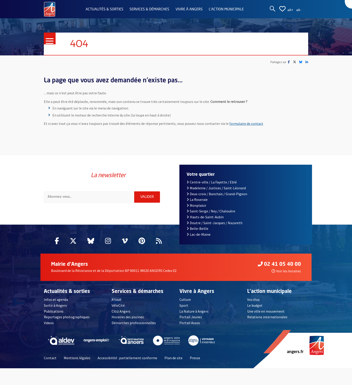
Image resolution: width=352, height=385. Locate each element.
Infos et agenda (56, 299)
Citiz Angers (121, 311)
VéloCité (118, 305)
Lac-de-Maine (199, 234)
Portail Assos (189, 323)
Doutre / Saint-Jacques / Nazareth (214, 223)
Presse (195, 358)
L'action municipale (226, 9)
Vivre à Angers (189, 9)
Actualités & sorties (104, 9)
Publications (53, 311)
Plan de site (173, 358)
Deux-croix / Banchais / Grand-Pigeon (217, 194)
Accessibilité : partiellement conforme (127, 358)
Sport (183, 305)
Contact (50, 358)
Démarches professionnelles (134, 323)
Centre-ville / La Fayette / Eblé (212, 182)
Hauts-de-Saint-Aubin (205, 217)
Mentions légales (77, 358)
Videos (49, 323)
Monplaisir (196, 205)
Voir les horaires (286, 271)
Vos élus (253, 299)
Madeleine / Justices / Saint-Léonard (216, 188)
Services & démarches (149, 9)
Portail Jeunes (190, 317)
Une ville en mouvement (266, 311)
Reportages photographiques (67, 317)
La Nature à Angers (194, 311)
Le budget (255, 305)
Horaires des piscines (128, 317)
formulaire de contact (246, 123)
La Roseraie (197, 199)
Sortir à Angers (55, 305)
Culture (185, 299)
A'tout (116, 299)
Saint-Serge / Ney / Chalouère (211, 211)
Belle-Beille (197, 228)
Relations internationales (267, 317)
